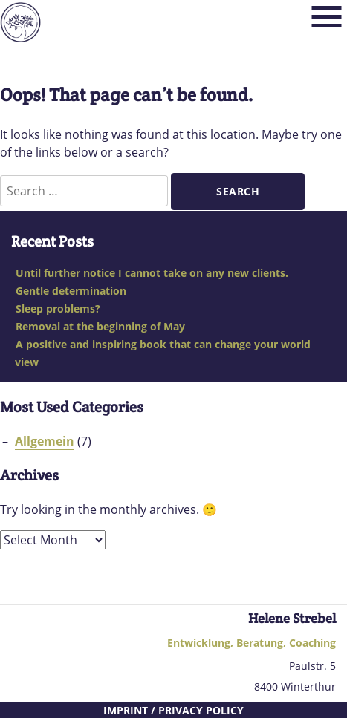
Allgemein (44, 441)
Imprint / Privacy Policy (173, 710)
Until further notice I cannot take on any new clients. (152, 273)
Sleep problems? (58, 308)
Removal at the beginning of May (100, 326)
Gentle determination (71, 291)
